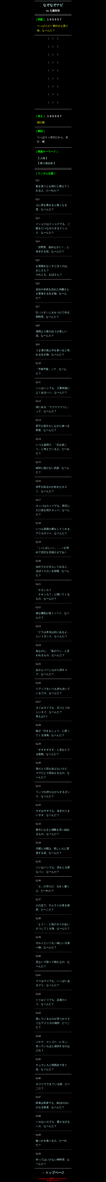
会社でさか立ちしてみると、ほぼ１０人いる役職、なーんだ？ (53, 571)
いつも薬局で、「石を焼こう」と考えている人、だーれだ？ (53, 449)
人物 (42, 158)
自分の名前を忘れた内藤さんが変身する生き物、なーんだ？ (52, 293)
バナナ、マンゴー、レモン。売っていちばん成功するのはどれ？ (53, 1046)
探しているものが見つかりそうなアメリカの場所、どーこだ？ (53, 1023)
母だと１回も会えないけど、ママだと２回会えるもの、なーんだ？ (53, 773)
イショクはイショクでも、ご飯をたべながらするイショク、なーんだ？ (53, 228)
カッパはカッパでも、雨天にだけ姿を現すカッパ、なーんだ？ (53, 510)
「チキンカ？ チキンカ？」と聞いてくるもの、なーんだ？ (53, 594)
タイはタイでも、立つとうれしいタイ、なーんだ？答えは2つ (53, 712)
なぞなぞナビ (53, 5)
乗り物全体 (46, 163)
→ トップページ (53, 1172)
